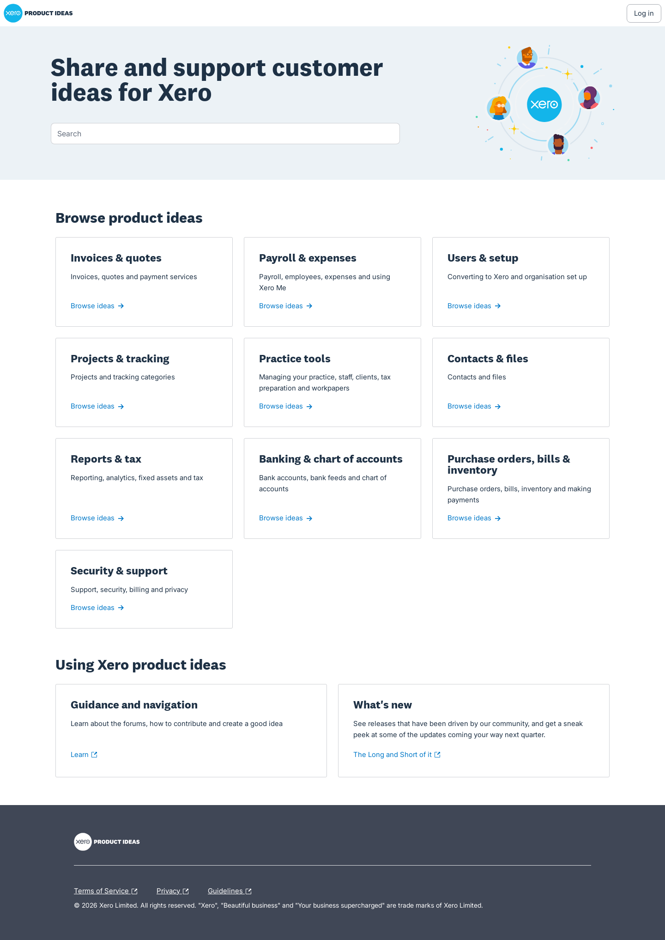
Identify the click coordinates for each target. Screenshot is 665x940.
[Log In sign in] (644, 13)
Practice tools (295, 358)
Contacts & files (487, 358)
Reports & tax (106, 458)
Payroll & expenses (308, 257)
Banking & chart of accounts (331, 458)
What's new (392, 704)
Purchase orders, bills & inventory (508, 464)
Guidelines (232, 891)
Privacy (175, 891)
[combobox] (225, 133)
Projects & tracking (120, 358)
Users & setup (483, 257)
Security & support (119, 570)
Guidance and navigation (134, 704)
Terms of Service (108, 891)
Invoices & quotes (116, 257)
